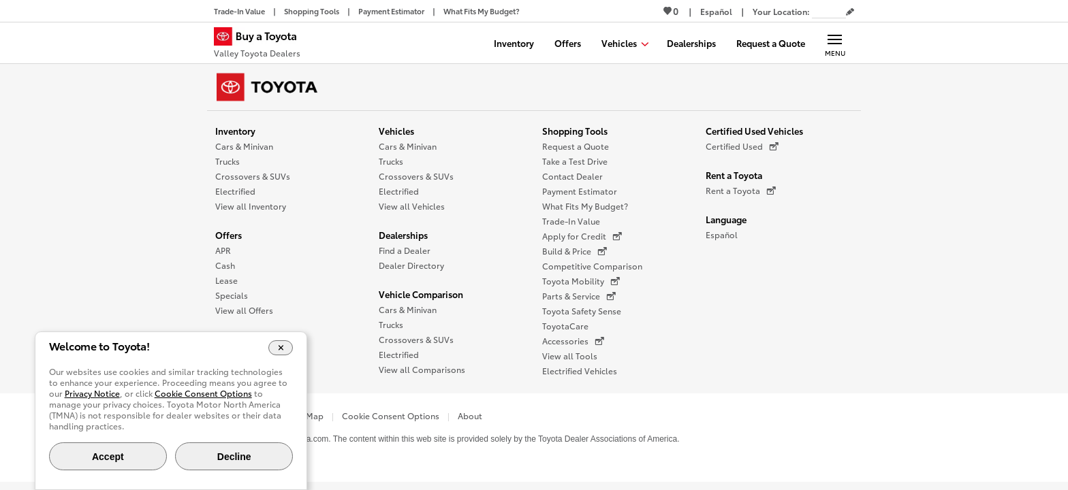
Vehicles (396, 131)
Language (726, 219)
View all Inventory (250, 206)
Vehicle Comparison (421, 294)
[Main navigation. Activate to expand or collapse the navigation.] (834, 42)
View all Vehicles (412, 206)
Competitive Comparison (592, 266)
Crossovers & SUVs (252, 176)
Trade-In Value (571, 221)
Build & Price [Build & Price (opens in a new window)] (574, 251)
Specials (231, 295)
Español (722, 234)
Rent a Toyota (734, 175)
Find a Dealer (404, 250)
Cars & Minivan (244, 146)
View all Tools (569, 355)
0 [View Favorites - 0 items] (670, 11)
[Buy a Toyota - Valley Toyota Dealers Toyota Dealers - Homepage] (261, 44)
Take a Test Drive (575, 161)
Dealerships (403, 235)
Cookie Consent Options (390, 415)
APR (223, 250)
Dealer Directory (411, 265)
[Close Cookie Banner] (281, 347)
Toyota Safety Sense (581, 310)
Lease (226, 280)
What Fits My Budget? (585, 206)
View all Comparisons (422, 369)
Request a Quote (575, 146)
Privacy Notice (92, 393)
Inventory (235, 131)
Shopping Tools (575, 131)
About (470, 415)
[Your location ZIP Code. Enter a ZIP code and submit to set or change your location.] (829, 11)
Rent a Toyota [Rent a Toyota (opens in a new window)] (741, 190)
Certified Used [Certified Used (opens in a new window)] (742, 146)
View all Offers (244, 310)
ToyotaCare (565, 325)
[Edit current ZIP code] (850, 12)
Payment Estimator (579, 191)
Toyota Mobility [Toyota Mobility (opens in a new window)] (581, 281)
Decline (234, 456)
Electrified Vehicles (579, 370)
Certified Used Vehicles (754, 131)
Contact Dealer (572, 176)
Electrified (235, 191)
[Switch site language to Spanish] (716, 11)
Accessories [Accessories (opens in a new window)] (573, 340)
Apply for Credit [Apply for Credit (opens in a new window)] (582, 236)
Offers (228, 235)
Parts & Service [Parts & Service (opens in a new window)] (579, 296)
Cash (225, 265)
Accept (108, 456)
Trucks (227, 161)
